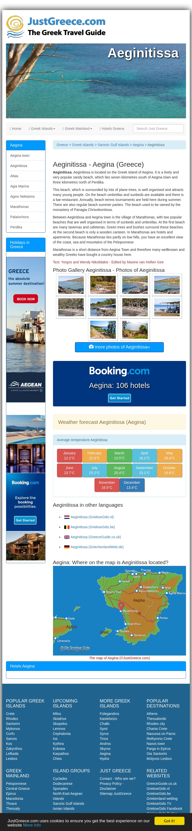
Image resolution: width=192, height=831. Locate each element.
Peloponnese (16, 784)
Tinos (104, 739)
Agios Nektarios (22, 196)
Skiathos (59, 719)
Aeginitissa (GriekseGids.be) (89, 527)
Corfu (10, 734)
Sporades (60, 789)
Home (15, 129)
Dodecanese (63, 784)
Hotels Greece (112, 129)
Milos (57, 714)
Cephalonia (62, 734)
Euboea (59, 749)
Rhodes (12, 719)
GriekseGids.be (159, 794)
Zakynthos (14, 749)
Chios (57, 759)
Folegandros (109, 714)
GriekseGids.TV (159, 804)
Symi (104, 729)
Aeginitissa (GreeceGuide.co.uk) (92, 537)
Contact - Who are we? (118, 779)
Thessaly (13, 809)
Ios (55, 739)
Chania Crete (157, 729)
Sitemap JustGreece (116, 794)
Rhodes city (156, 724)
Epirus (11, 794)
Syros (104, 734)
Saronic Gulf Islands (113, 145)
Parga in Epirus (159, 749)
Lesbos (11, 759)
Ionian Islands (63, 809)
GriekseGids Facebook (164, 809)
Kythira (58, 744)
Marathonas (19, 207)
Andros (105, 744)
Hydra (104, 759)
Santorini (13, 724)
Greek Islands (42, 129)
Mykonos (13, 729)
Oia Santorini (157, 754)
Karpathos (61, 754)
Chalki (105, 724)
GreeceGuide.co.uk (162, 784)
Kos (9, 744)
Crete (10, 714)
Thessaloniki (156, 719)
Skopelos (60, 724)
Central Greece (18, 789)
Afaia (14, 176)
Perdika (16, 227)
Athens (152, 714)
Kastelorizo (108, 719)
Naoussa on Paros (161, 734)
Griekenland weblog (162, 799)
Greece (62, 145)
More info (32, 826)
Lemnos (59, 729)
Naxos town (156, 744)
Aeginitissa (18, 166)
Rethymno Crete (159, 739)
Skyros (105, 749)
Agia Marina (19, 186)
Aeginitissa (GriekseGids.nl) (89, 517)
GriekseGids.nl (158, 789)
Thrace (11, 804)
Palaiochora (19, 217)
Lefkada (12, 754)
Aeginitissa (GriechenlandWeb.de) (94, 547)
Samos (11, 739)
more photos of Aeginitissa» (119, 346)
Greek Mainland (77, 129)
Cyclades (60, 779)
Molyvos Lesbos (159, 759)
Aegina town (20, 156)
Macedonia (14, 799)
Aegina (138, 145)
